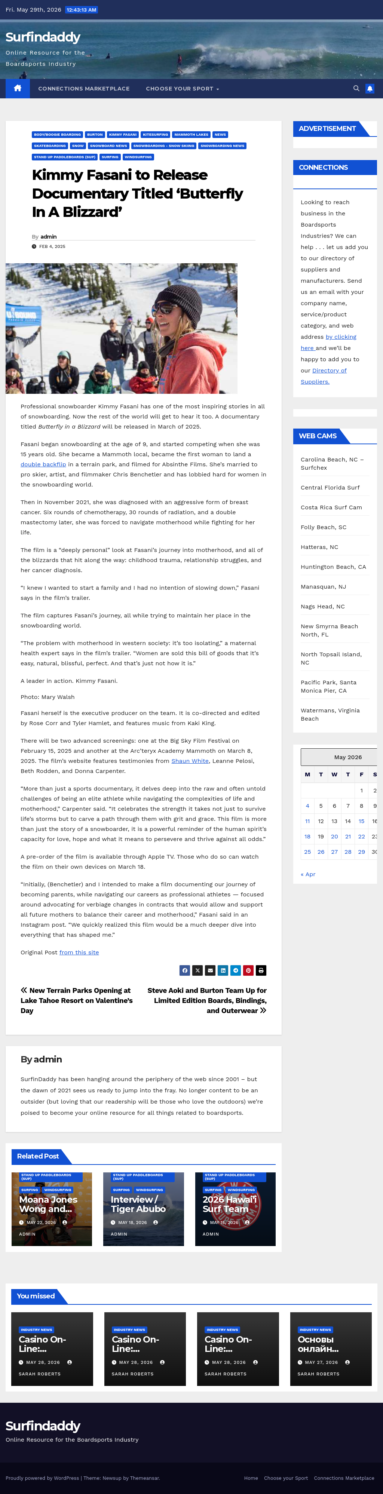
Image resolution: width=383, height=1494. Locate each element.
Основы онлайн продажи (319, 1348)
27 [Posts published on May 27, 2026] (334, 851)
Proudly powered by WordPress (43, 1478)
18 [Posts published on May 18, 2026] (307, 836)
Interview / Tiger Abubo (138, 1204)
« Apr (308, 874)
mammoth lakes (191, 134)
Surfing (110, 157)
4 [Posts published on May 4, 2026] (307, 805)
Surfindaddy (43, 37)
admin (48, 236)
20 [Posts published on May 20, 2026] (334, 836)
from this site (79, 952)
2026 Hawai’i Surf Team (230, 1204)
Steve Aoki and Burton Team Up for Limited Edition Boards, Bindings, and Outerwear (207, 1000)
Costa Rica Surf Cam (331, 507)
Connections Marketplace (84, 88)
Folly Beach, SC (324, 527)
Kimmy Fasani (123, 134)
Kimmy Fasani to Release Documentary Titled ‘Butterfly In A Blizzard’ (137, 193)
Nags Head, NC (323, 606)
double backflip (43, 464)
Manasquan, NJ (323, 586)
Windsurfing (138, 157)
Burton (95, 134)
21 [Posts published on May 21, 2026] (348, 836)
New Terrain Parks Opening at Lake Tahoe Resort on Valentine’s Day (77, 1000)
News (220, 134)
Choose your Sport (180, 88)
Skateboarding (50, 146)
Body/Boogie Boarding (57, 134)
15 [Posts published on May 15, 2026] (362, 821)
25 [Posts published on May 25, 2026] (307, 851)
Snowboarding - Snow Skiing (164, 146)
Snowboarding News (222, 146)
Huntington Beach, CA (333, 566)
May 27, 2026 (322, 1362)
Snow (78, 146)
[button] (356, 88)
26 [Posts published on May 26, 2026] (321, 851)
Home (251, 1478)
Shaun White (190, 760)
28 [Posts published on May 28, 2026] (348, 851)
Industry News (36, 1330)
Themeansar (144, 1478)
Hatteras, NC (319, 546)
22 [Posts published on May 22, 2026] (361, 836)
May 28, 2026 (44, 1362)
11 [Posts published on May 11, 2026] (307, 821)
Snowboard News (108, 146)
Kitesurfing (155, 134)
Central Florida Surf (330, 487)
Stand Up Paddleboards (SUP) (64, 157)
